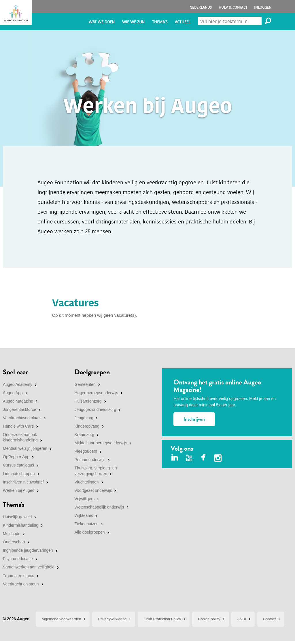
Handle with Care (18, 426)
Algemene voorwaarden (61, 619)
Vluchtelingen (87, 482)
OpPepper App (16, 456)
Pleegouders (86, 451)
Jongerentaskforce (19, 409)
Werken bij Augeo (18, 490)
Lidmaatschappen (19, 473)
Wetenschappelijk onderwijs (99, 507)
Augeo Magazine (18, 401)
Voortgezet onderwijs (93, 490)
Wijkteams (84, 515)
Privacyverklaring (112, 619)
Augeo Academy (17, 384)
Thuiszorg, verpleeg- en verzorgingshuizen (96, 471)
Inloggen (262, 7)
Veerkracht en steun (21, 584)
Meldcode (11, 533)
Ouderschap (14, 542)
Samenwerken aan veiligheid (28, 567)
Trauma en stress (18, 575)
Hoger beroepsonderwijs (96, 392)
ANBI (241, 619)
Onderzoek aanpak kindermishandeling (20, 437)
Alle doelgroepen (90, 532)
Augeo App (13, 392)
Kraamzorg (84, 434)
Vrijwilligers (85, 498)
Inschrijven (194, 419)
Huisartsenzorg (88, 401)
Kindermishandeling (20, 525)
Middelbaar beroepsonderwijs (101, 443)
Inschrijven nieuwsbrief (23, 482)
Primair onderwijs (90, 459)
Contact (269, 619)
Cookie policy (209, 619)
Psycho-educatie (18, 558)
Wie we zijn (133, 22)
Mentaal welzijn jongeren (25, 448)
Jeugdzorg (84, 418)
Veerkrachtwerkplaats (22, 418)
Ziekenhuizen (87, 523)
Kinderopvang (87, 426)
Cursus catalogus (18, 465)
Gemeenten (85, 384)
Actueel (182, 22)
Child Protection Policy (162, 619)
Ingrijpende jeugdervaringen (28, 550)
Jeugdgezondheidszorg (95, 409)
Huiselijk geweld (17, 517)
